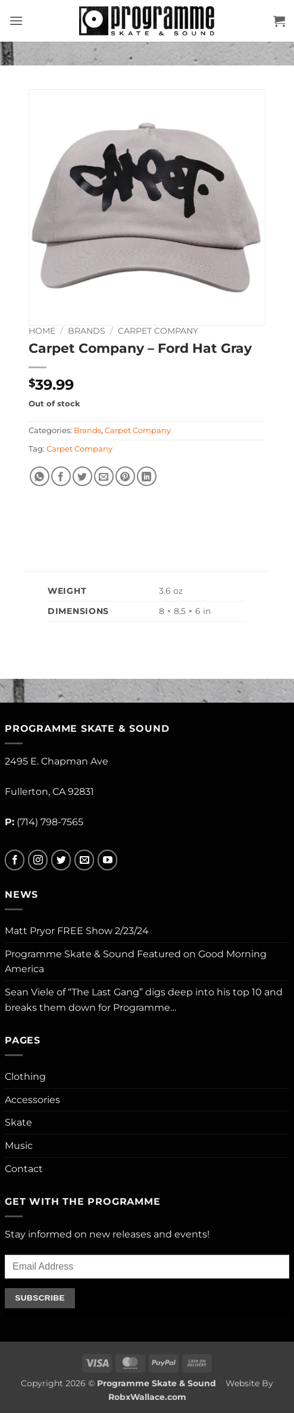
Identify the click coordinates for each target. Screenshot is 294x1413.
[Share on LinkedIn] (147, 476)
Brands (86, 331)
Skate (18, 1122)
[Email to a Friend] (104, 476)
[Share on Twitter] (82, 476)
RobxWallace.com (147, 1397)
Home (42, 331)
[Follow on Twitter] (61, 860)
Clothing (25, 1076)
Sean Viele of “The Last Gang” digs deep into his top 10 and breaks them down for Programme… (144, 999)
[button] (16, 20)
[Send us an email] (84, 860)
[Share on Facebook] (61, 476)
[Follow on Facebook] (14, 860)
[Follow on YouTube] (107, 860)
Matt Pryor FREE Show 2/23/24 (77, 930)
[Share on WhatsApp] (39, 476)
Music (19, 1145)
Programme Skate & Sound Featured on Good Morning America (136, 961)
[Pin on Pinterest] (125, 476)
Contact (24, 1168)
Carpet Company (158, 331)
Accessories (32, 1099)
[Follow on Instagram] (38, 860)
